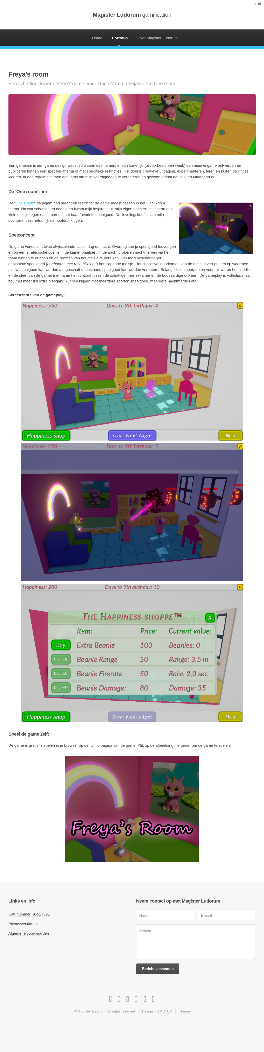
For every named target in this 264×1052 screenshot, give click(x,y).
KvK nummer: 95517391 (29, 914)
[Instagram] (110, 999)
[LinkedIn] (127, 999)
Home (97, 38)
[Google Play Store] (136, 999)
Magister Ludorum (132, 15)
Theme (184, 1011)
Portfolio (120, 38)
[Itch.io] (153, 999)
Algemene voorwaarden (28, 933)
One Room (25, 203)
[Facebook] (119, 999)
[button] (257, 4)
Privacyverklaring (23, 924)
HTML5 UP (163, 1011)
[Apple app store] (144, 999)
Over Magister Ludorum (157, 38)
